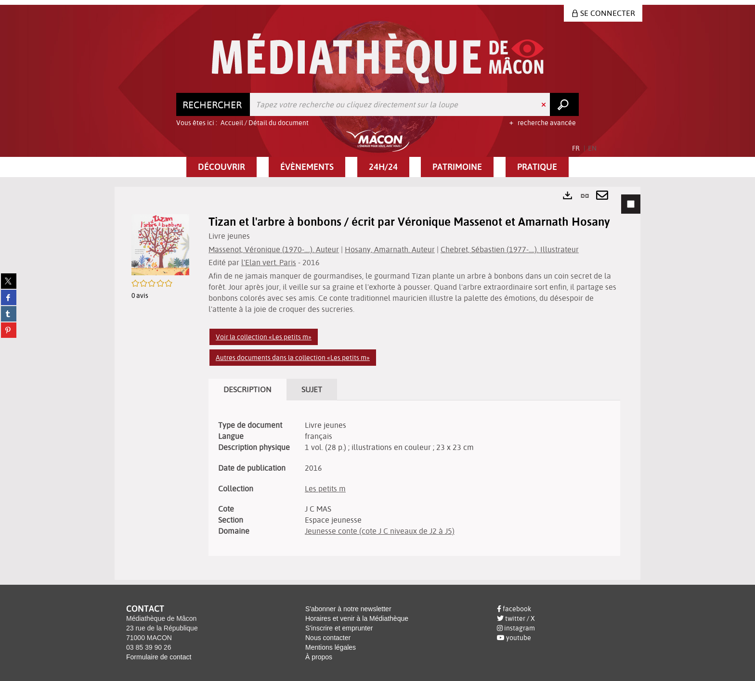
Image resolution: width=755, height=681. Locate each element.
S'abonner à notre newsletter (348, 609)
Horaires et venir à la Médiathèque (356, 618)
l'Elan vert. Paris (268, 262)
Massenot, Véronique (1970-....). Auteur (273, 249)
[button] (221, 167)
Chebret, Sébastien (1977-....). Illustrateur (510, 249)
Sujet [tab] (311, 389)
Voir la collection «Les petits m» (264, 337)
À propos (318, 657)
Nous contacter (328, 638)
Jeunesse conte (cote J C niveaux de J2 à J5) (380, 531)
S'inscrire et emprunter (339, 628)
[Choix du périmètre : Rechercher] (213, 104)
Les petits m (325, 488)
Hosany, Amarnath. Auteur (390, 249)
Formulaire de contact (158, 657)
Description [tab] (247, 389)
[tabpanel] (377, 383)
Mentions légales (330, 647)
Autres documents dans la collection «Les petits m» (293, 357)
